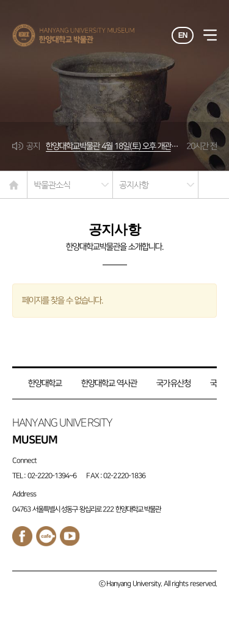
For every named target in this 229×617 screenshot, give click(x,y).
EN (182, 35)
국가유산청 (173, 383)
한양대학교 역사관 (109, 383)
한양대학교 (45, 383)
